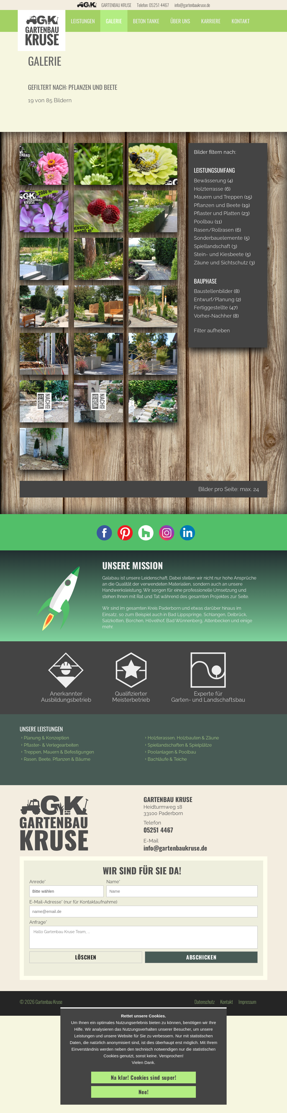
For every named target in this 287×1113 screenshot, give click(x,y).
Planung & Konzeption (46, 738)
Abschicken (201, 957)
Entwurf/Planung (214, 299)
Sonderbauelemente (218, 238)
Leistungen (85, 21)
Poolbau (203, 221)
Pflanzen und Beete (217, 205)
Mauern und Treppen (218, 197)
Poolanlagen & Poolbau (172, 752)
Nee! (144, 1092)
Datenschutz (204, 1001)
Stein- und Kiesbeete (219, 254)
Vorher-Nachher (213, 316)
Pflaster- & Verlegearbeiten (51, 745)
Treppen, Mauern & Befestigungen (59, 752)
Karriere (212, 21)
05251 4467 (159, 5)
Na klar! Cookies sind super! (143, 1077)
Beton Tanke (148, 21)
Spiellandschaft (212, 246)
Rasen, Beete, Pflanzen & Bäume (57, 759)
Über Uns (182, 21)
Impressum (247, 1001)
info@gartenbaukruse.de (192, 5)
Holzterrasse (208, 189)
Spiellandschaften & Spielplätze (180, 745)
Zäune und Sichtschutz (221, 263)
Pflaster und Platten (217, 213)
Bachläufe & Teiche (167, 759)
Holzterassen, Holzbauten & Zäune (183, 738)
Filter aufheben (212, 330)
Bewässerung (210, 180)
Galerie (116, 21)
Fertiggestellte (211, 307)
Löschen (85, 957)
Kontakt (243, 21)
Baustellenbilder (213, 291)
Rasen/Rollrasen (214, 230)
